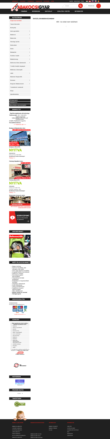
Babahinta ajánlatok (17, 437)
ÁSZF (68, 431)
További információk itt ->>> (20, 314)
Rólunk (50, 430)
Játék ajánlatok (16, 431)
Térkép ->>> (12, 192)
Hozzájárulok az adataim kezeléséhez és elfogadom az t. (20, 350)
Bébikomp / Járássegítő (16, 69)
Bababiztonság (20, 59)
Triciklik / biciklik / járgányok (17, 66)
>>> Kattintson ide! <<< (20, 124)
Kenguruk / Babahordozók (20, 83)
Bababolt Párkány (53, 428)
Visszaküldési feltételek (73, 430)
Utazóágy (22, 1)
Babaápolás (20, 52)
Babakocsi (15, 1)
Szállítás (69, 426)
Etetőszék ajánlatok (17, 430)
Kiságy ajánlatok (16, 433)
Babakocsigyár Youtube (36, 434)
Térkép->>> (12, 158)
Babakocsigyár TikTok (35, 435)
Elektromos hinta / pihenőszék (20, 62)
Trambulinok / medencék (16, 87)
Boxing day (13, 27)
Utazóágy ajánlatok (17, 428)
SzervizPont (70, 435)
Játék (52, 1)
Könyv (11, 90)
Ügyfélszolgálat (71, 428)
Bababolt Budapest (53, 426)
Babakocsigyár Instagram (36, 437)
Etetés (20, 48)
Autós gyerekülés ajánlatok (19, 435)
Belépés (71, 1)
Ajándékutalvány (14, 94)
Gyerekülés (31, 1)
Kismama (20, 80)
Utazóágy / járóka (14, 41)
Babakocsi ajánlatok (17, 426)
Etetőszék (46, 1)
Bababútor (39, 1)
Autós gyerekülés (20, 31)
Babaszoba (20, 38)
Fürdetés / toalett (20, 55)
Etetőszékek (13, 45)
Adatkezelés (70, 433)
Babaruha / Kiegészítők (16, 76)
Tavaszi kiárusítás (15, 24)
